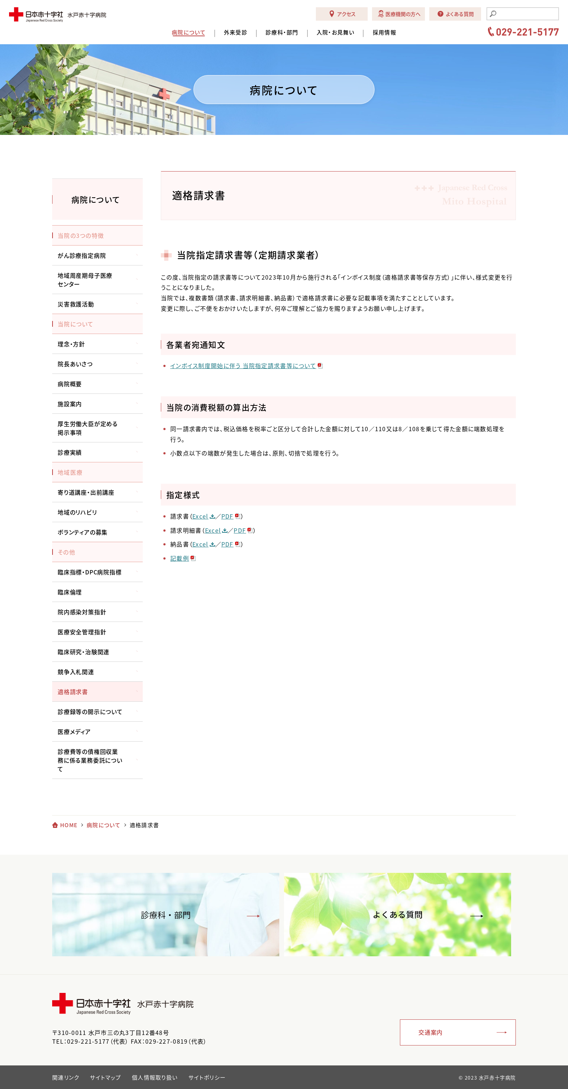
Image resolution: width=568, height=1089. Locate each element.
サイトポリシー (207, 1077)
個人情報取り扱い (155, 1077)
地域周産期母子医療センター (85, 279)
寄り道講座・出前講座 (86, 492)
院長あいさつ (75, 363)
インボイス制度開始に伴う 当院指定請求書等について (243, 365)
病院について (189, 32)
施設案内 (70, 403)
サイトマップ (105, 1077)
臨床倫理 (70, 591)
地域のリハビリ (77, 512)
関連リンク (65, 1077)
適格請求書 (73, 691)
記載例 (179, 558)
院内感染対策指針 (82, 611)
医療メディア (74, 731)
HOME (69, 825)
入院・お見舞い (336, 32)
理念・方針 (71, 343)
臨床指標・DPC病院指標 (90, 572)
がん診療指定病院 (82, 255)
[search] (527, 14)
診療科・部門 (282, 32)
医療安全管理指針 (82, 631)
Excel (200, 516)
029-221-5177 (527, 31)
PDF (227, 516)
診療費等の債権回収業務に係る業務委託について (90, 760)
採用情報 (384, 32)
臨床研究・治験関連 (83, 651)
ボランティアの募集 (83, 532)
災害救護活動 (76, 304)
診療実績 (70, 452)
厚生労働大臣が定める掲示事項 (88, 428)
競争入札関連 (76, 671)
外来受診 (235, 32)
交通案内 (430, 1032)
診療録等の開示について (90, 711)
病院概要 (70, 383)
